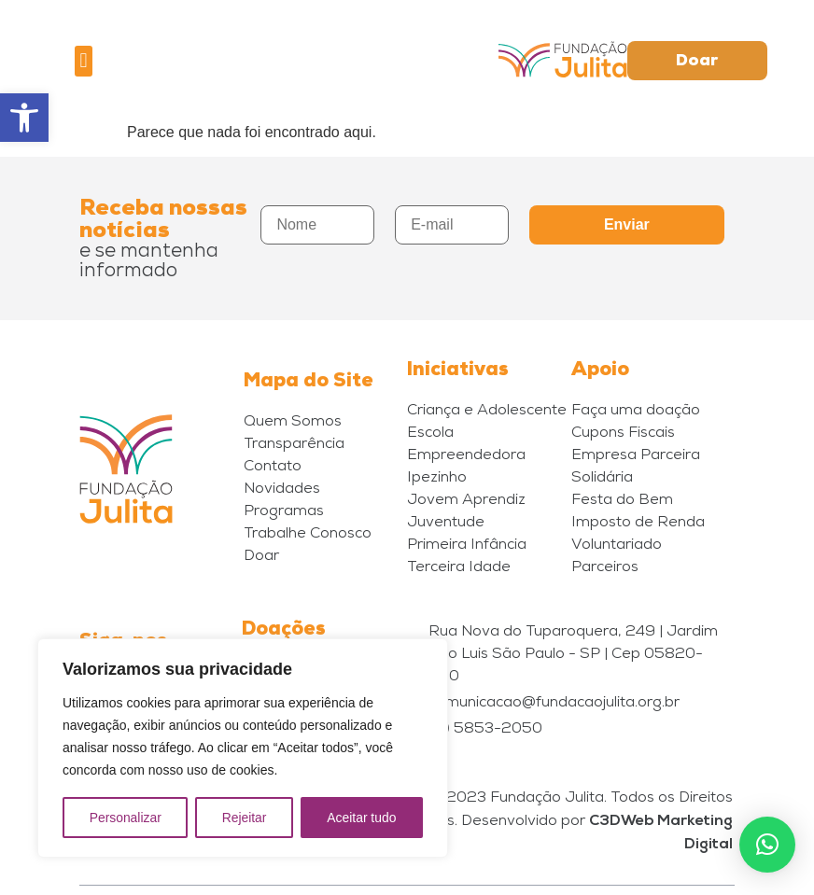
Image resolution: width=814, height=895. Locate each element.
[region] (242, 748)
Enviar (627, 224)
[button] (24, 117)
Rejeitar (243, 817)
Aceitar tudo (362, 817)
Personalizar (125, 817)
